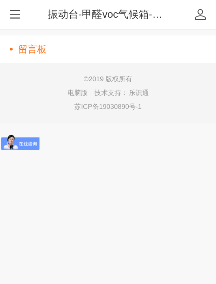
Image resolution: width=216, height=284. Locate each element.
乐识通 (139, 93)
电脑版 (78, 93)
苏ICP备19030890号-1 (108, 106)
